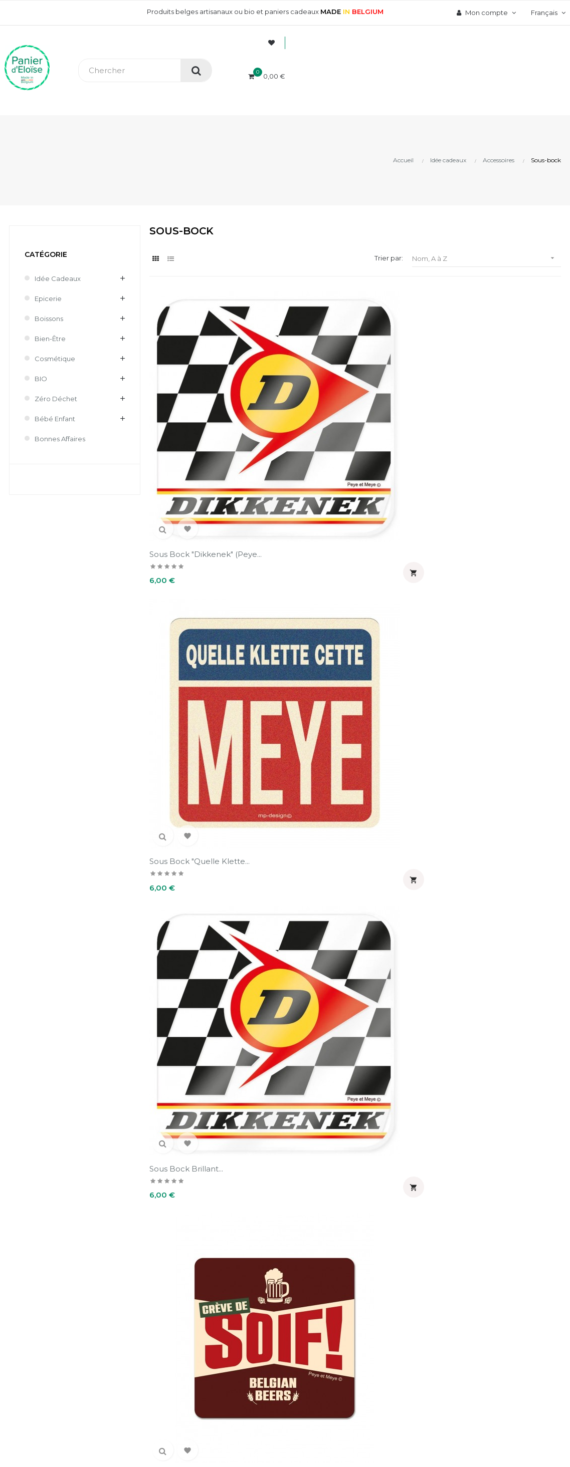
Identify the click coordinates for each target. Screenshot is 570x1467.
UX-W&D (134, 1422)
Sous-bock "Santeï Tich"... (301, 1067)
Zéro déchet (56, 399)
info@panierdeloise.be (42, 1286)
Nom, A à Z (486, 258)
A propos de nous (225, 1256)
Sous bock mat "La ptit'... (405, 733)
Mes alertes (328, 1341)
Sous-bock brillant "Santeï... (394, 1072)
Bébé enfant (55, 419)
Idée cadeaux (58, 278)
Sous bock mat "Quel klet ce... (295, 905)
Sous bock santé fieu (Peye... (190, 1072)
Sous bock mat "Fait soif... (407, 566)
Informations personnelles (352, 1256)
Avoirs (318, 1290)
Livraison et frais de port (235, 1290)
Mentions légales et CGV (236, 1324)
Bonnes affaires (60, 439)
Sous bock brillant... (396, 400)
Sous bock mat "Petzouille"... (178, 905)
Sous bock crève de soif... (188, 571)
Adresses (324, 1307)
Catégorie (46, 254)
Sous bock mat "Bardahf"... (283, 571)
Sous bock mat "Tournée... (388, 905)
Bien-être (50, 339)
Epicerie (48, 299)
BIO (41, 379)
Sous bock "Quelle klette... (290, 405)
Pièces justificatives (341, 1324)
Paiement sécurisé (226, 1273)
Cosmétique (55, 359)
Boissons (49, 319)
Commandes (329, 1273)
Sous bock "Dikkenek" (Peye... (191, 405)
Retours (208, 1307)
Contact (208, 1341)
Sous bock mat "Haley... (193, 733)
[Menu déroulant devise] (546, 12)
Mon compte (346, 1226)
